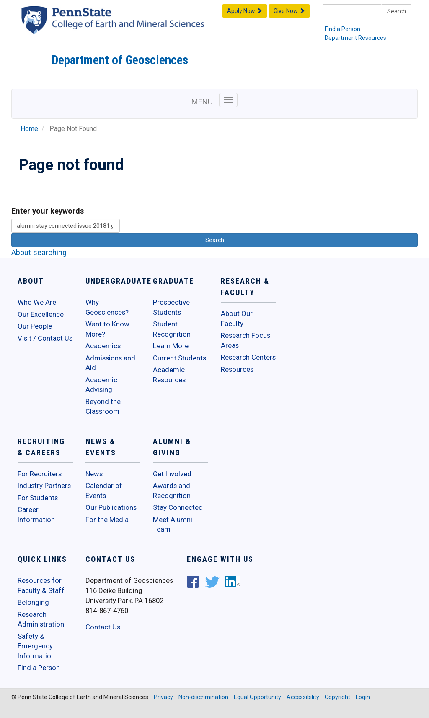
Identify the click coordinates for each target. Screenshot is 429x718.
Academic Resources (169, 375)
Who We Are (37, 302)
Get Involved (172, 474)
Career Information (36, 514)
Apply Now (244, 11)
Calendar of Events (103, 490)
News (94, 474)
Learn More (171, 346)
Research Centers (248, 357)
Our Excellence (41, 314)
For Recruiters (40, 474)
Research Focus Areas (245, 340)
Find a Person (342, 29)
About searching (39, 252)
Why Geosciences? (107, 307)
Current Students (179, 358)
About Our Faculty (237, 318)
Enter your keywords (47, 210)
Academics (103, 346)
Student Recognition (172, 329)
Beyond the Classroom (103, 406)
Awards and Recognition (172, 490)
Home (29, 129)
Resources (237, 369)
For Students (38, 497)
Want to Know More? (107, 329)
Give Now (289, 11)
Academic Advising (101, 385)
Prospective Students (171, 307)
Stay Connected (178, 507)
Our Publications (111, 507)
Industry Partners (44, 485)
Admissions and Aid (110, 363)
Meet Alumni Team (172, 524)
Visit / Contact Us (45, 338)
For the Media (107, 519)
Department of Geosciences (120, 60)
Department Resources (355, 37)
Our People (35, 326)
